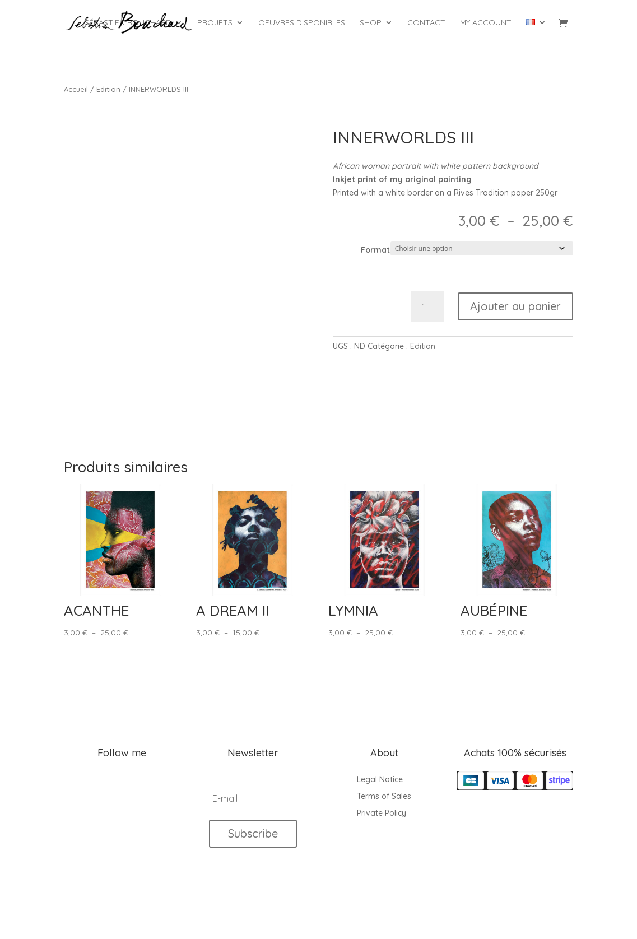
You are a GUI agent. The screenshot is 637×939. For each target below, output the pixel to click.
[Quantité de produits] (427, 306)
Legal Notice (380, 779)
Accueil (76, 89)
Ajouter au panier (515, 306)
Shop (371, 22)
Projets (215, 22)
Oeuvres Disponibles (301, 22)
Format (375, 250)
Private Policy (381, 813)
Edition (108, 89)
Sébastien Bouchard (128, 22)
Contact (426, 22)
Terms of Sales (384, 796)
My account (486, 22)
